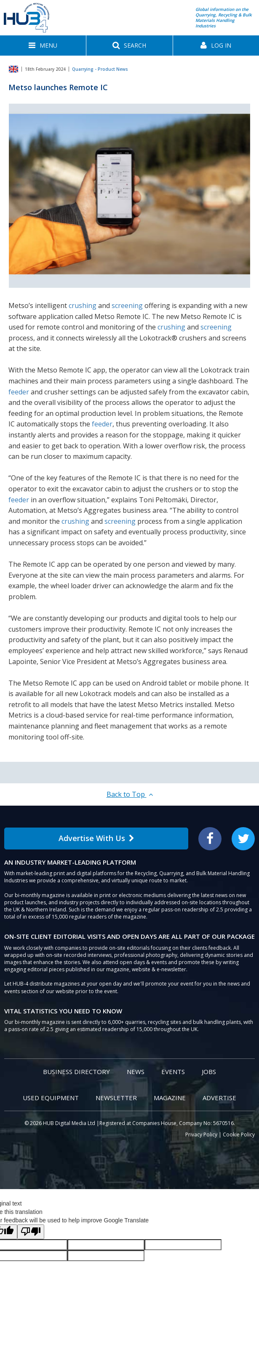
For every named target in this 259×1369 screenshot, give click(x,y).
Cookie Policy (239, 1134)
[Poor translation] (30, 1231)
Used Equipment (51, 1097)
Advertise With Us (96, 838)
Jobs (209, 1071)
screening (127, 305)
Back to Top (130, 794)
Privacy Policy (201, 1134)
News (135, 1071)
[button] (43, 45)
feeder (18, 392)
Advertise (219, 1097)
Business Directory (76, 1071)
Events (173, 1071)
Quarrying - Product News (100, 69)
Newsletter (116, 1097)
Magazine (170, 1097)
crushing (82, 305)
